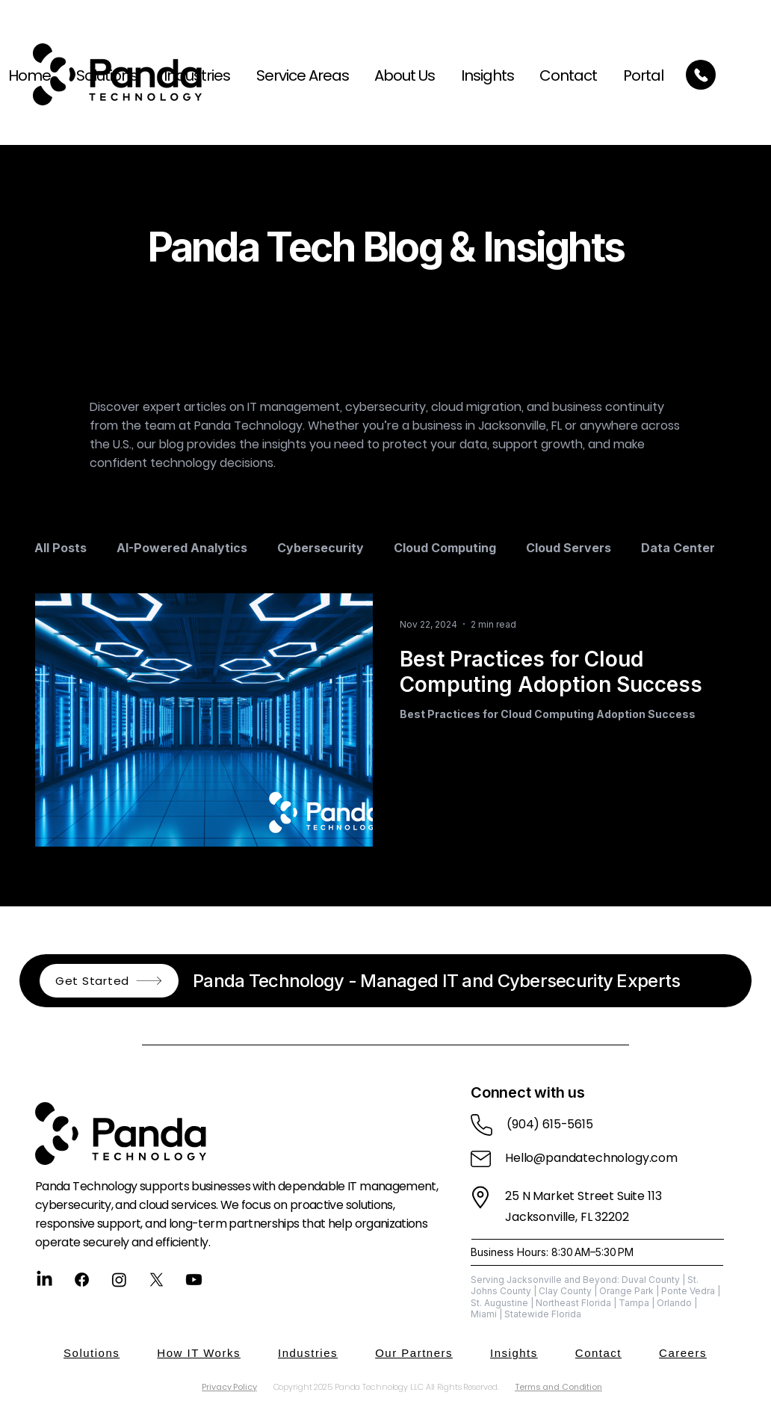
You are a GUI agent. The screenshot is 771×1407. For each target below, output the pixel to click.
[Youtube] (194, 1279)
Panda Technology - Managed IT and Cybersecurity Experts (436, 981)
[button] (297, 75)
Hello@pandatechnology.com (591, 1157)
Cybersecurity (320, 547)
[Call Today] (701, 75)
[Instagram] (119, 1279)
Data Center (678, 547)
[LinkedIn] (44, 1279)
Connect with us (528, 1092)
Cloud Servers (568, 547)
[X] (156, 1279)
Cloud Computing (445, 547)
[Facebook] (81, 1279)
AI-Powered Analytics (182, 547)
